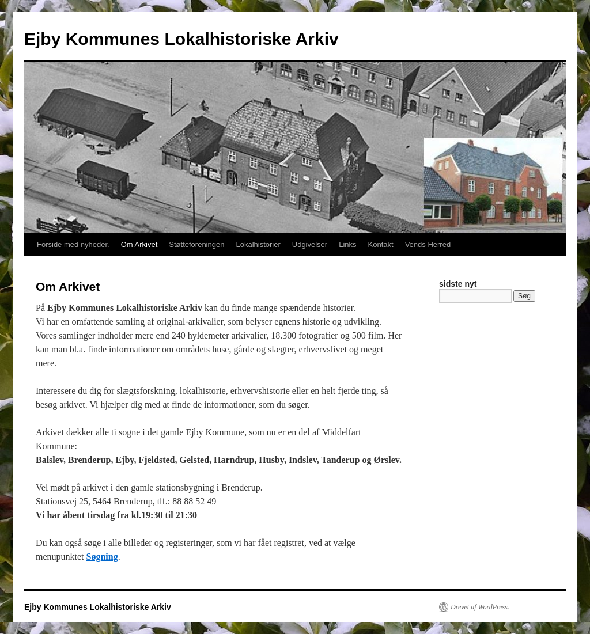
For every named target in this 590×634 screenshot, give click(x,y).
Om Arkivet (139, 244)
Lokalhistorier (258, 244)
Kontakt (381, 244)
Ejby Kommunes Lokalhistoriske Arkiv (181, 38)
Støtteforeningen (196, 244)
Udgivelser (309, 244)
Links (347, 244)
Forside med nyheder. (73, 244)
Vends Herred (428, 244)
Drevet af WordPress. (480, 607)
